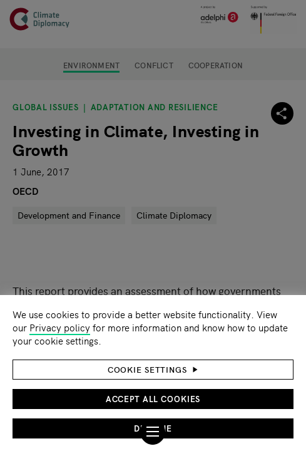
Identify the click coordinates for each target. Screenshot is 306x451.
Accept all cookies (153, 399)
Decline (152, 428)
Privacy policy (59, 327)
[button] (153, 370)
